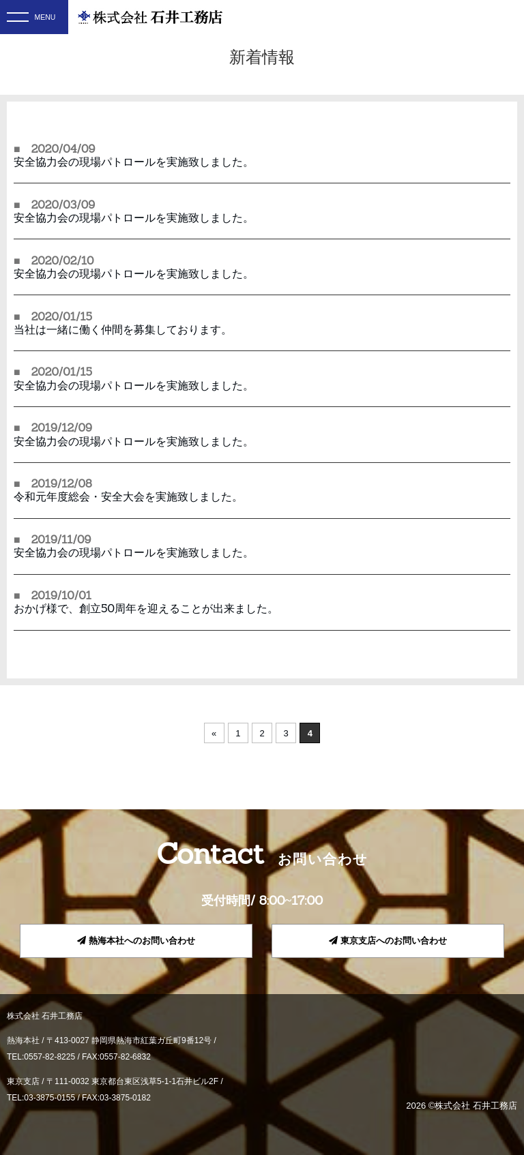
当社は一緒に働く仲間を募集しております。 (123, 329)
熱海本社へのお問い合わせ (136, 940)
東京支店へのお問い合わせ (388, 940)
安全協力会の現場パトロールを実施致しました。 (134, 161)
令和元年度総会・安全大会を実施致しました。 (128, 496)
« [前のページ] (214, 733)
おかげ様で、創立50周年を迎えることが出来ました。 (146, 608)
